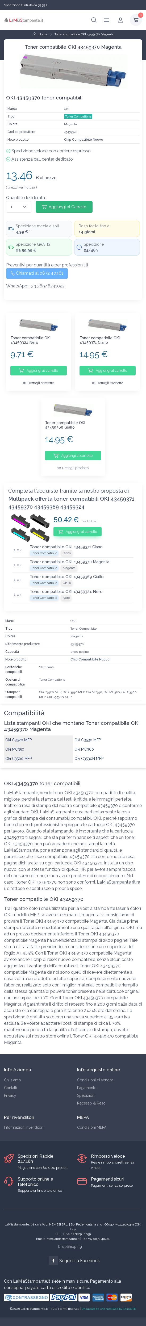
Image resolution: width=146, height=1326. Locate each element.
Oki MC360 (84, 743)
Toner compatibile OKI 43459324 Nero (30, 340)
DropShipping (70, 1240)
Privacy (10, 1089)
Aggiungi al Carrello (64, 206)
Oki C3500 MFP (18, 752)
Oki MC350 (14, 743)
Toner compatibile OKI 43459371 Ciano (100, 340)
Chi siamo (12, 1074)
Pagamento (87, 1081)
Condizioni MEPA (91, 1121)
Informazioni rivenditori (23, 1121)
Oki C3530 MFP (87, 734)
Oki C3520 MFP (18, 734)
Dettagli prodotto (38, 383)
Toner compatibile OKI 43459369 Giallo (65, 421)
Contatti (10, 1081)
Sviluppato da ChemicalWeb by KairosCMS (109, 1302)
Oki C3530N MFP (88, 752)
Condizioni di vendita (95, 1074)
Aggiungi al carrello (38, 370)
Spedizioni (86, 1089)
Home (40, 34)
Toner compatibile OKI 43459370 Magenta (84, 34)
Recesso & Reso (91, 1097)
